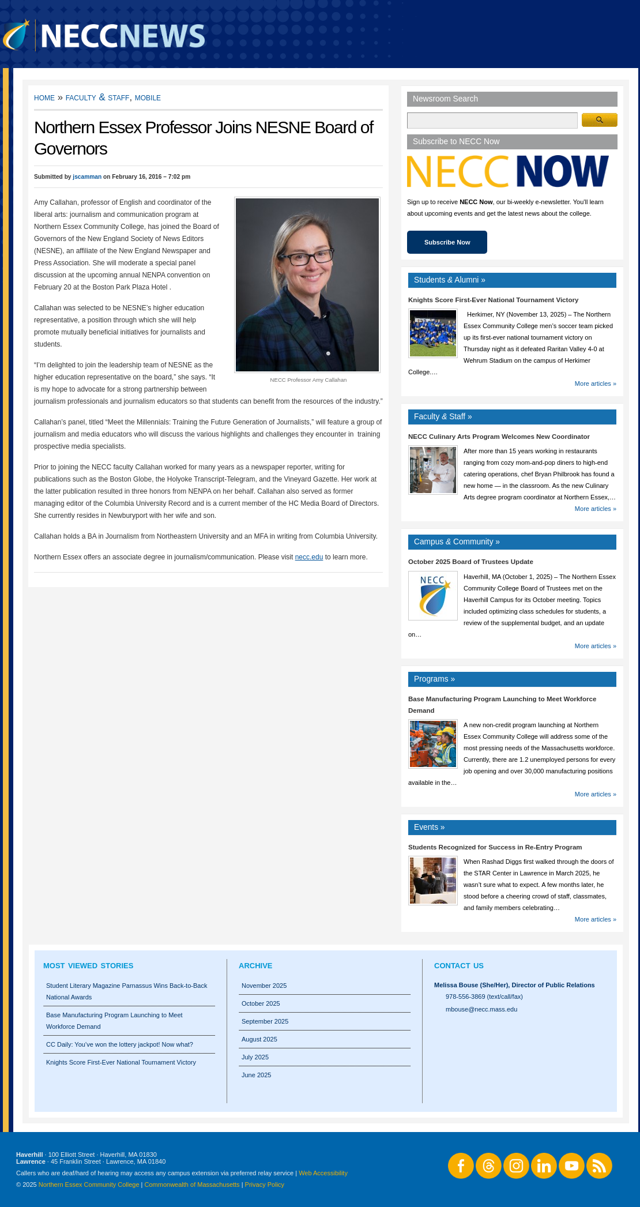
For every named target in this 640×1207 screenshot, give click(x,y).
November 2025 (264, 985)
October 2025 (261, 1003)
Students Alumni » (449, 280)
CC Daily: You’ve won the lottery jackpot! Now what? (119, 1044)
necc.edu (309, 557)
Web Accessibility (323, 1173)
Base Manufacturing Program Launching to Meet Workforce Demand (114, 1021)
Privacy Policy (264, 1184)
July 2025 (255, 1057)
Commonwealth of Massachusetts (192, 1184)
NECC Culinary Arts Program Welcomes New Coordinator (499, 436)
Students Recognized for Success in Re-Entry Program (495, 847)
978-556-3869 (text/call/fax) (484, 996)
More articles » (595, 383)
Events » (429, 827)
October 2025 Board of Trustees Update (470, 561)
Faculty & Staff (98, 97)
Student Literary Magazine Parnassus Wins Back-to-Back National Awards (126, 991)
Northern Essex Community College (89, 1184)
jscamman (87, 177)
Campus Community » (457, 541)
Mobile (148, 97)
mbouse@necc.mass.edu (481, 1009)
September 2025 (265, 1021)
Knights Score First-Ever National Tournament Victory (493, 299)
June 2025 (256, 1074)
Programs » (434, 679)
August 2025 (259, 1039)
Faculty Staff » (443, 416)
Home (44, 97)
